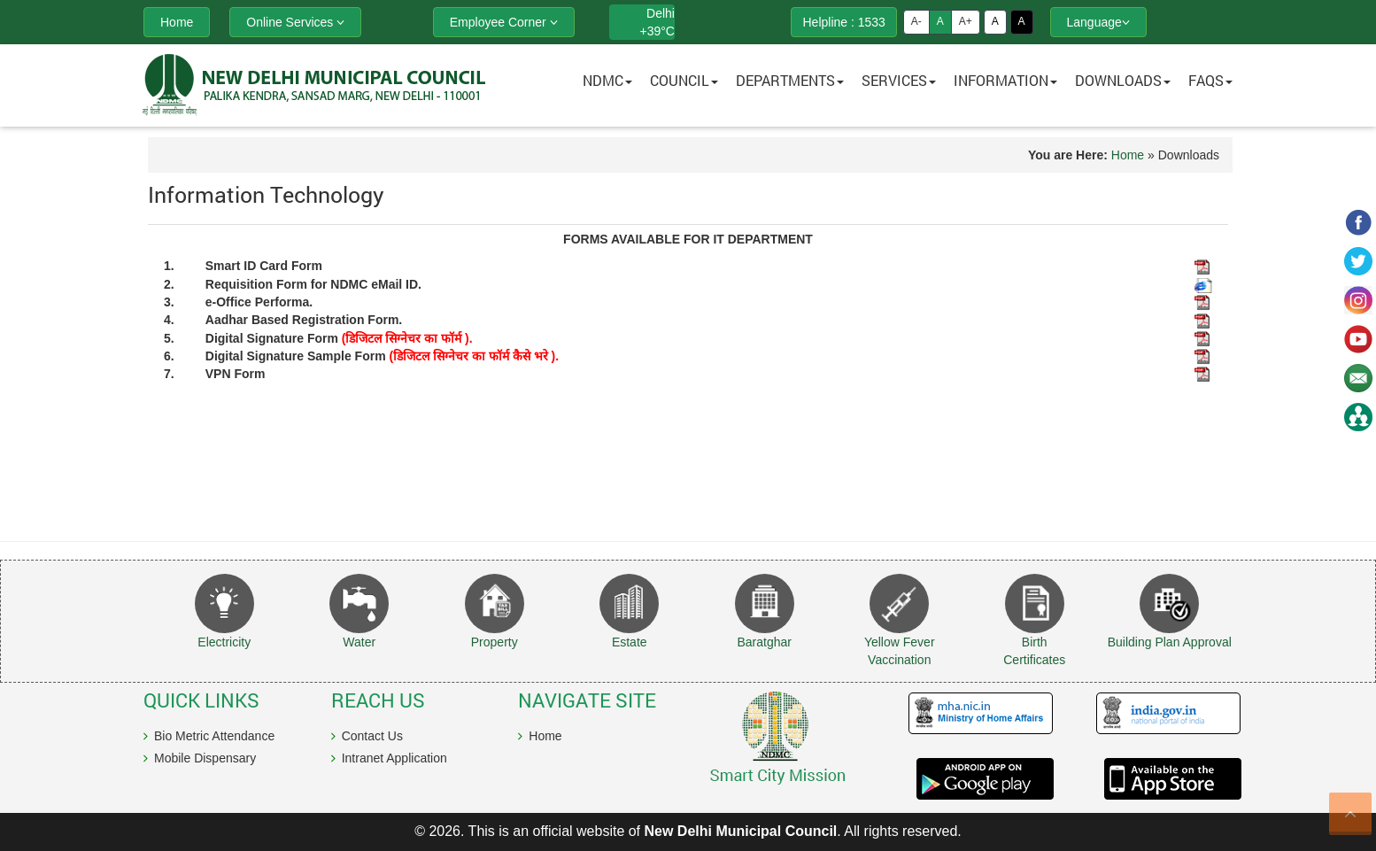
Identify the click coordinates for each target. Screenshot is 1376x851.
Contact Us (372, 736)
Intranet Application (394, 758)
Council (684, 80)
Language (1098, 22)
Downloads (1123, 80)
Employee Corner (504, 22)
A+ (965, 21)
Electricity (224, 642)
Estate (629, 642)
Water (359, 642)
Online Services (295, 22)
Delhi (660, 13)
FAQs (1210, 80)
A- (916, 21)
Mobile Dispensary (205, 758)
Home (1127, 155)
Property (494, 642)
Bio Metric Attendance (214, 736)
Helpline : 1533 (843, 22)
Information (1005, 80)
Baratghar (765, 642)
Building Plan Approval (1170, 642)
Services (899, 80)
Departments (790, 80)
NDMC (607, 80)
